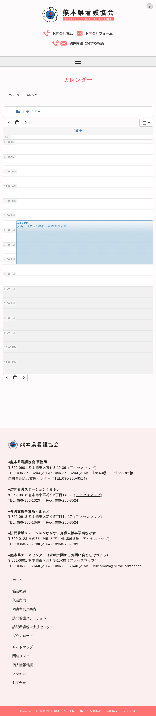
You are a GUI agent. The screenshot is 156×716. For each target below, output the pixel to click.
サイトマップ (22, 647)
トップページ (11, 95)
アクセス (19, 674)
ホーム (17, 580)
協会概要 (19, 591)
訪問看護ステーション (29, 618)
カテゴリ (28, 112)
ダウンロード (22, 636)
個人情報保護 (22, 665)
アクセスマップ (82, 468)
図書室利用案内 (24, 609)
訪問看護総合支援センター (32, 627)
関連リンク (20, 656)
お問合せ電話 (62, 33)
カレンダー (33, 95)
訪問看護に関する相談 (87, 43)
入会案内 (19, 600)
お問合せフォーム (99, 33)
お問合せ (19, 682)
